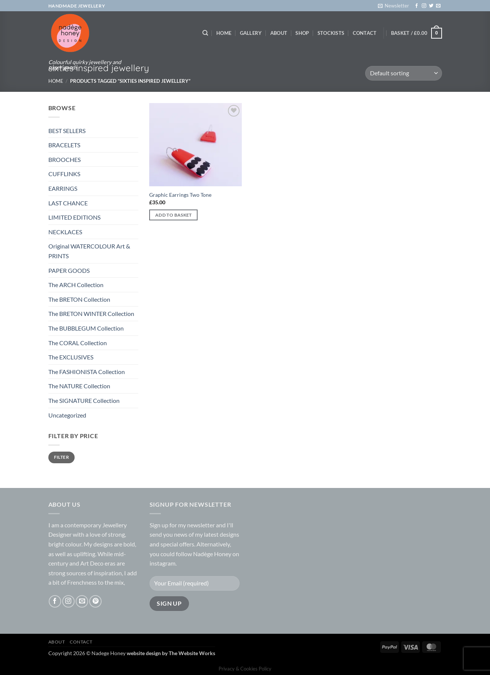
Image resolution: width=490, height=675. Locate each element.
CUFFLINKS (64, 173)
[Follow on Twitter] (431, 6)
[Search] (205, 33)
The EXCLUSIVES (70, 357)
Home (223, 33)
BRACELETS (64, 144)
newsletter (201, 524)
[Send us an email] (438, 6)
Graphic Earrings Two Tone (180, 195)
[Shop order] (403, 73)
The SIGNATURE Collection (84, 400)
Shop (302, 33)
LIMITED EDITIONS (74, 217)
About (278, 33)
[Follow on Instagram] (424, 6)
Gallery (251, 33)
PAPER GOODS (69, 270)
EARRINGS (62, 188)
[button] (393, 5)
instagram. (163, 563)
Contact (365, 33)
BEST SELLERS (66, 130)
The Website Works (192, 653)
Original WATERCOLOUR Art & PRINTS (89, 250)
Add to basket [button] (173, 215)
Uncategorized (67, 415)
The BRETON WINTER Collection (91, 313)
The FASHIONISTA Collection (86, 371)
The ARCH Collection (75, 284)
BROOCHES (64, 159)
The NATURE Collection (79, 385)
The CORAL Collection (77, 342)
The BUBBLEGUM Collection (86, 328)
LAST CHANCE (68, 203)
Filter (61, 457)
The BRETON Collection (79, 299)
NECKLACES (65, 231)
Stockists (331, 33)
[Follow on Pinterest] (95, 601)
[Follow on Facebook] (416, 6)
